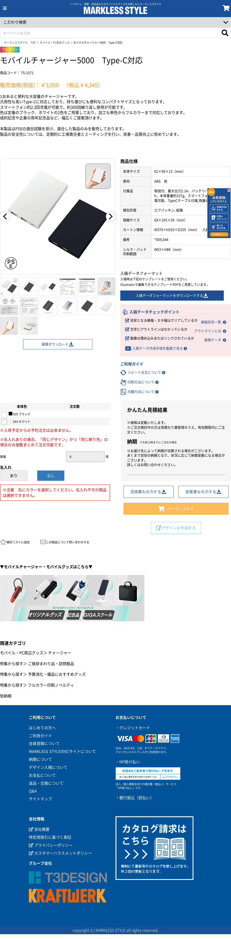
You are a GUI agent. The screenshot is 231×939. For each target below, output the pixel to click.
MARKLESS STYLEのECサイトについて (62, 751)
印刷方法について (141, 382)
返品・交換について (46, 783)
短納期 (6, 696)
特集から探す (11, 664)
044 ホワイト (19, 421)
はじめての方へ (42, 728)
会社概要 (39, 829)
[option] (58, 216)
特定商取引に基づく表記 (50, 837)
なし (51, 476)
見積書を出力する (148, 491)
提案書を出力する (204, 491)
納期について (40, 759)
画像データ (212, 340)
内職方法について (141, 391)
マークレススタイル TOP (20, 42)
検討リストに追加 (15, 542)
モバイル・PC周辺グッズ (55, 42)
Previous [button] (5, 216)
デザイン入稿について (48, 767)
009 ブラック (19, 414)
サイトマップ (40, 799)
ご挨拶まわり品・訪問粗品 (51, 664)
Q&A (33, 791)
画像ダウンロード (58, 344)
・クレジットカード (133, 728)
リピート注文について (144, 372)
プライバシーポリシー (51, 845)
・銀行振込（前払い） (135, 798)
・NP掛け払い (128, 762)
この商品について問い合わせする (64, 542)
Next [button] (111, 216)
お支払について (42, 775)
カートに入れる (176, 509)
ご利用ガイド (40, 736)
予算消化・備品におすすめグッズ (57, 674)
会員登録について (44, 743)
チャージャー (59, 653)
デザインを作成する (176, 528)
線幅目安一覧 (211, 322)
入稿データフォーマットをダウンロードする (172, 295)
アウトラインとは (207, 331)
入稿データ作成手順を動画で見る (157, 348)
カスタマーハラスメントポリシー (60, 853)
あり (14, 476)
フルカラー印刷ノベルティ (51, 685)
